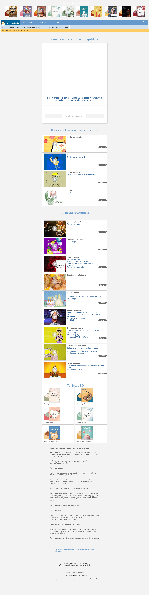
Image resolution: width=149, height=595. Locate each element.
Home (4, 27)
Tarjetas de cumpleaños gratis (28, 27)
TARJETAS (43, 23)
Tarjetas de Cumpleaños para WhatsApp (74, 3)
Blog (12, 27)
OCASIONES (27, 23)
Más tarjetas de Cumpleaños (74, 116)
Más (58, 23)
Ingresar (144, 21)
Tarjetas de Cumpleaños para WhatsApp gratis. (16, 30)
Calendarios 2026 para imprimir (56, 27)
